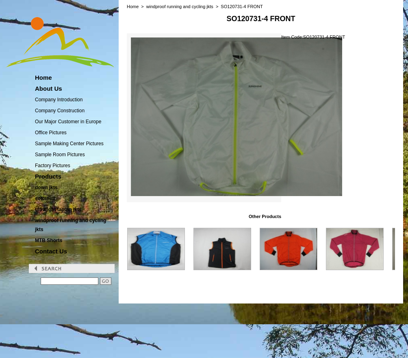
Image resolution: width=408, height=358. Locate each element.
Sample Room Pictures (60, 154)
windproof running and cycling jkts (70, 225)
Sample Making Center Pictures (69, 143)
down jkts (46, 187)
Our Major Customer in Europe (68, 121)
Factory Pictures (52, 165)
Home (133, 6)
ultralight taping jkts (58, 209)
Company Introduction (58, 100)
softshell (45, 198)
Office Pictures (51, 132)
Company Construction (60, 111)
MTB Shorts (48, 240)
